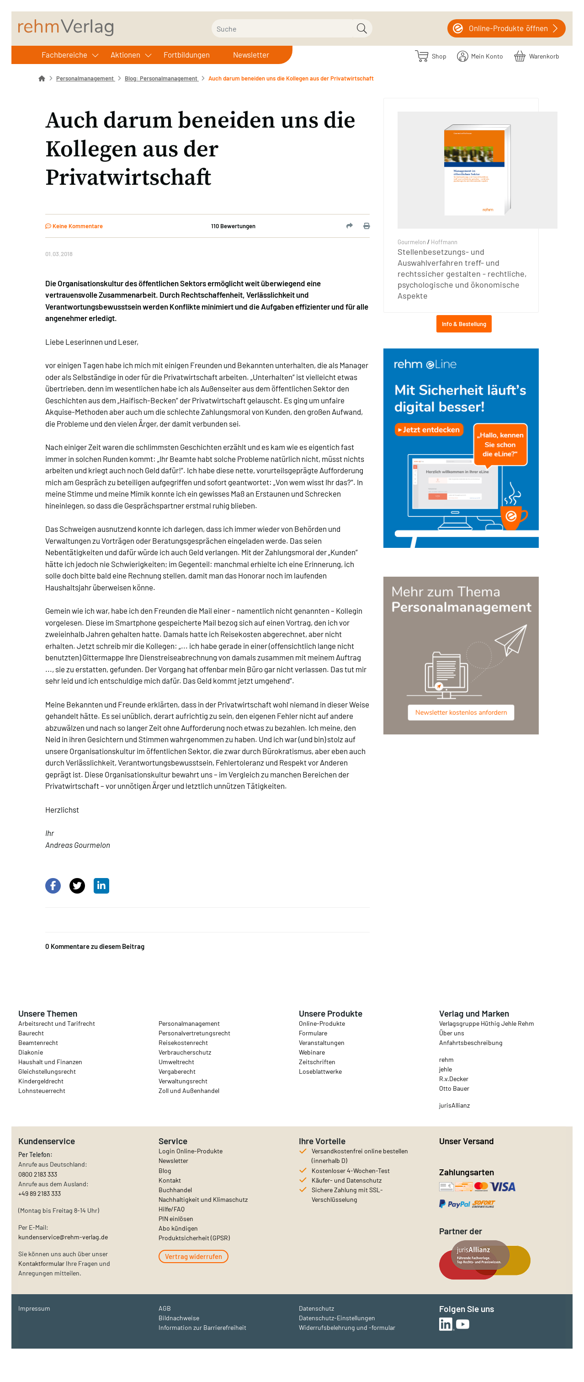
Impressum (34, 1308)
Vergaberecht (177, 1071)
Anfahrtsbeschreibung (471, 1042)
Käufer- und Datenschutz (347, 1180)
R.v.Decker (453, 1078)
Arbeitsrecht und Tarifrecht (56, 1023)
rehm (446, 1059)
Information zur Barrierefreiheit (202, 1327)
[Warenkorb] (537, 55)
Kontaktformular (41, 1263)
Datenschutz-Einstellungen (337, 1318)
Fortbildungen (187, 54)
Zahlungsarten (467, 1172)
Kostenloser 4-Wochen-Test (351, 1170)
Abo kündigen (178, 1228)
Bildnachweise (179, 1318)
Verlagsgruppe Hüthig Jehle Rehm (486, 1023)
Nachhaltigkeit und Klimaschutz (203, 1199)
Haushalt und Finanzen (50, 1062)
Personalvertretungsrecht (194, 1033)
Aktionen (125, 54)
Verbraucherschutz (185, 1052)
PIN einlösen (176, 1218)
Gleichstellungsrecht (47, 1071)
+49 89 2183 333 (39, 1193)
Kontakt (170, 1180)
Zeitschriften (317, 1062)
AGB (165, 1308)
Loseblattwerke (320, 1071)
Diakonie (30, 1052)
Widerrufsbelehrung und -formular (347, 1327)
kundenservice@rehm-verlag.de (63, 1237)
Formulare (313, 1033)
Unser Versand (466, 1141)
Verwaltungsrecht (183, 1081)
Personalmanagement (189, 1023)
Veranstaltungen (322, 1042)
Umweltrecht (176, 1062)
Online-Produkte (322, 1023)
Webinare (312, 1052)
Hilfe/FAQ (172, 1209)
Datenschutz (316, 1308)
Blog (165, 1170)
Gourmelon (412, 242)
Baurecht (31, 1033)
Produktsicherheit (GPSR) (194, 1238)
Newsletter (251, 54)
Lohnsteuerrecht (41, 1090)
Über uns (451, 1033)
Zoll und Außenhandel (189, 1090)
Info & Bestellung (464, 323)
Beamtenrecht (38, 1042)
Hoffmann (444, 242)
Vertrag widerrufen (193, 1256)
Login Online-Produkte (191, 1151)
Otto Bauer (454, 1088)
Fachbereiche (64, 54)
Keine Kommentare (74, 226)
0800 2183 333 (37, 1174)
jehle (445, 1069)
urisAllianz (455, 1105)
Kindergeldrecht (41, 1081)
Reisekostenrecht (183, 1042)
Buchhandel (175, 1190)
